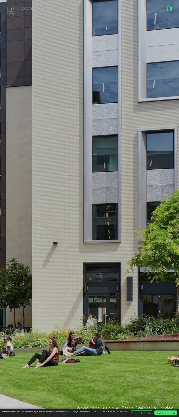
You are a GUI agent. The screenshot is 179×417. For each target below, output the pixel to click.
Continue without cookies (141, 413)
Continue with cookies (166, 413)
